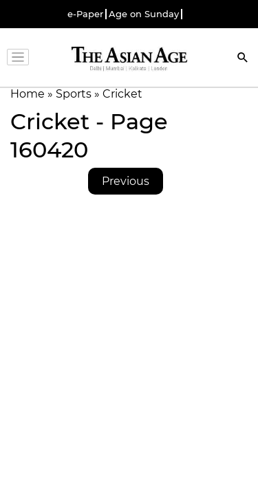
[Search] (243, 58)
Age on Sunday (144, 14)
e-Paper (85, 14)
